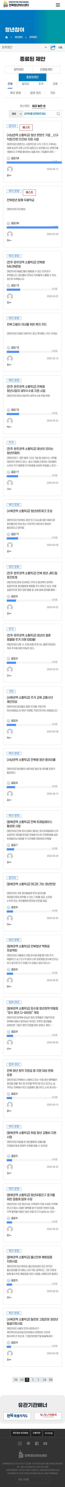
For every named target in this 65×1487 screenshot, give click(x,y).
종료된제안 (32, 77)
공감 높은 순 (38, 106)
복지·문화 (15, 93)
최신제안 (24, 106)
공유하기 (53, 47)
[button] (47, 1401)
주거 (40, 84)
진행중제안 (46, 69)
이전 (22, 1379)
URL (60, 47)
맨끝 (51, 1379)
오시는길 (49, 1433)
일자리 (25, 84)
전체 (10, 84)
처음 (16, 1379)
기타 (52, 93)
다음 (44, 1379)
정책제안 (7, 47)
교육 (55, 84)
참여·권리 (35, 93)
